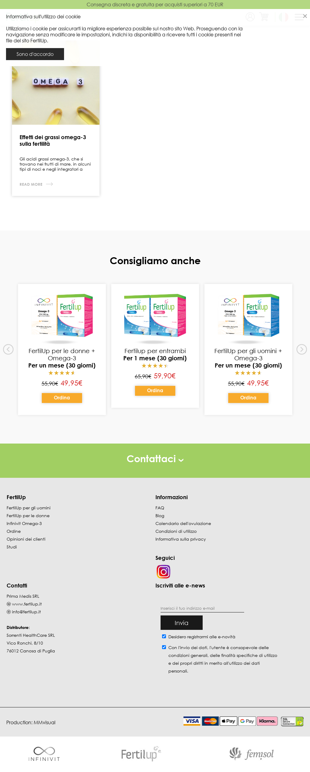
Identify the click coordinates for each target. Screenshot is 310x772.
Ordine (14, 531)
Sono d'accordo (35, 54)
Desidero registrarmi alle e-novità (201, 636)
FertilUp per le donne (28, 515)
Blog (159, 515)
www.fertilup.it (27, 603)
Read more (32, 184)
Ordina (62, 398)
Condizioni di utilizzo (176, 531)
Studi (12, 546)
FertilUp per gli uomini (29, 507)
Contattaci (155, 458)
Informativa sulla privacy (180, 539)
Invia (182, 622)
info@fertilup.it (26, 611)
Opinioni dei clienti (26, 539)
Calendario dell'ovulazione (183, 523)
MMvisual (44, 722)
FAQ (159, 507)
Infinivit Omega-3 (24, 523)
